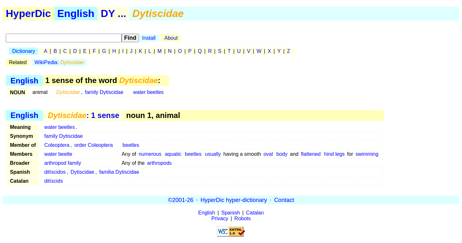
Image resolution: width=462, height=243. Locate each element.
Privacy (219, 218)
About (171, 38)
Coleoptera (56, 145)
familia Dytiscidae (119, 172)
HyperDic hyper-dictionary (234, 200)
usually (213, 154)
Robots (243, 218)
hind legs (334, 154)
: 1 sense (83, 115)
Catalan (255, 212)
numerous (150, 154)
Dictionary (23, 51)
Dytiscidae (82, 172)
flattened (311, 154)
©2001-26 (180, 200)
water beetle (58, 154)
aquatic (173, 154)
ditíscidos (55, 172)
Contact (284, 200)
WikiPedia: (59, 62)
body (281, 154)
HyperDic (28, 13)
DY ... (113, 13)
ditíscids (53, 181)
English (76, 13)
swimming (366, 154)
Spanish (230, 212)
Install (149, 38)
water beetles (148, 92)
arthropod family (62, 163)
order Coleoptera (93, 145)
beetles (131, 145)
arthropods (159, 163)
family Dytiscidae (104, 92)
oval (268, 154)
